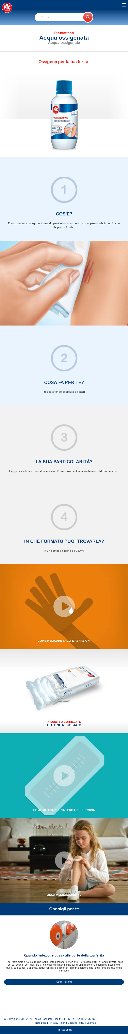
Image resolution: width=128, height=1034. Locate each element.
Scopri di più (64, 981)
